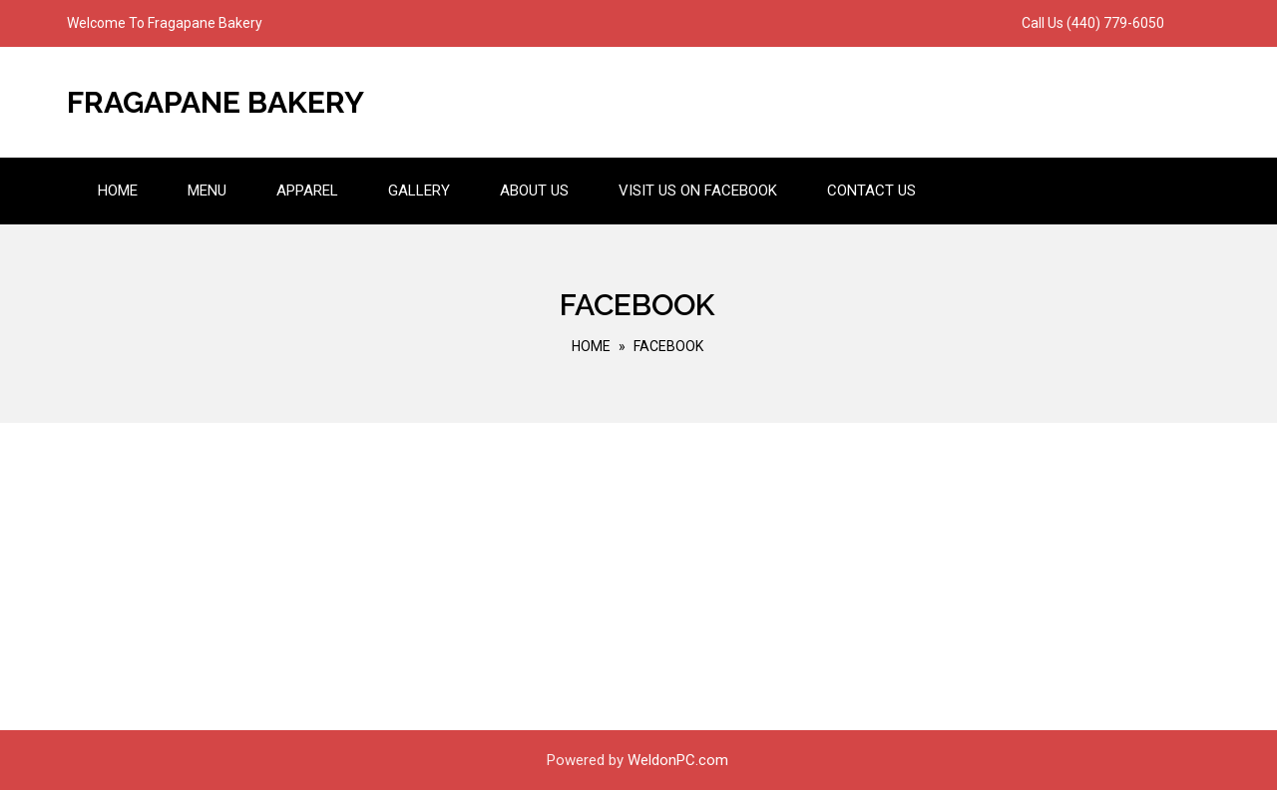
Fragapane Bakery (215, 102)
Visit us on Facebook (698, 190)
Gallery (419, 190)
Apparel (307, 190)
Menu (207, 190)
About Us (534, 190)
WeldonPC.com (678, 760)
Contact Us (871, 190)
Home (118, 190)
